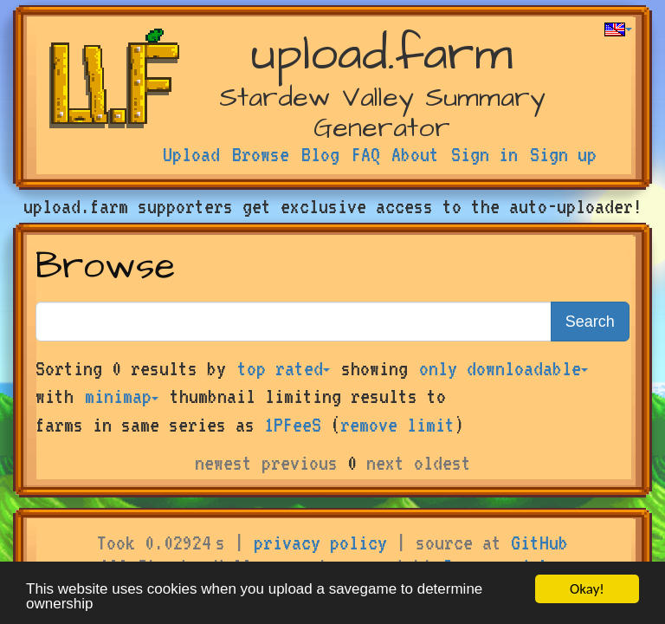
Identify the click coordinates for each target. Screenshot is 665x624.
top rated (283, 368)
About (415, 154)
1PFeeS (292, 424)
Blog (320, 154)
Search (590, 321)
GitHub (539, 542)
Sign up (563, 154)
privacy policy (320, 542)
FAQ (366, 154)
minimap (121, 396)
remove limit (397, 424)
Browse (260, 154)
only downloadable (503, 368)
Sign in (484, 154)
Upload (191, 154)
